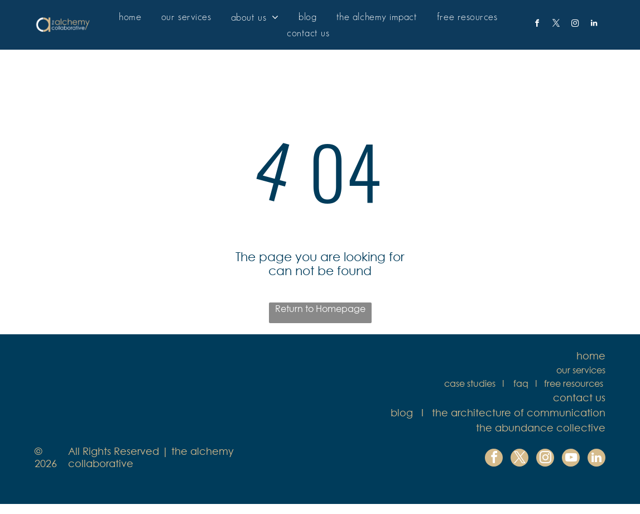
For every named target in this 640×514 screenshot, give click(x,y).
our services (580, 370)
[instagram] (574, 25)
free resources (573, 383)
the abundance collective (540, 427)
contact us (579, 397)
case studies (469, 383)
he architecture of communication (520, 412)
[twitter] (555, 25)
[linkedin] (593, 25)
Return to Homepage (320, 308)
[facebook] (536, 25)
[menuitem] (130, 17)
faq (520, 383)
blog (402, 412)
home (590, 355)
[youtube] (571, 459)
